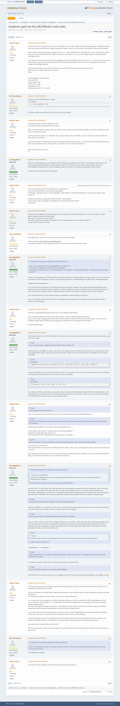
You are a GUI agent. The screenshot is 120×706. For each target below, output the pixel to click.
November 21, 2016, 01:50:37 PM (36, 234)
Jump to (85, 691)
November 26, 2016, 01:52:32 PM (38, 661)
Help (97, 703)
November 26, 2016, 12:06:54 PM (36, 638)
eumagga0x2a (52, 22)
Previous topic (98, 31)
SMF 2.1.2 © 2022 (10, 703)
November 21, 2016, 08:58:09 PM (38, 309)
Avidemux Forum (16, 7)
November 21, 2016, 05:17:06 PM (36, 257)
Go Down (11, 37)
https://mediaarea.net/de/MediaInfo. (50, 241)
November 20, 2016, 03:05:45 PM (36, 159)
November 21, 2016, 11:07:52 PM (36, 332)
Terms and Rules (104, 703)
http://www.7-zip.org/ (37, 652)
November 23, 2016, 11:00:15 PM (36, 465)
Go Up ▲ (111, 703)
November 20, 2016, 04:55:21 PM (36, 185)
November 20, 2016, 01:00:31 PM (36, 96)
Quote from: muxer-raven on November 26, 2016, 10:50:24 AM (49, 642)
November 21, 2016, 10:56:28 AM (36, 210)
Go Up (10, 683)
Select (34, 101)
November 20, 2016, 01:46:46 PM (36, 120)
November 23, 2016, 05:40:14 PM (36, 404)
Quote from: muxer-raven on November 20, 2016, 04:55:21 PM (49, 261)
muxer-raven (14, 43)
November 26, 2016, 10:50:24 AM (36, 583)
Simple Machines (20, 703)
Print (110, 37)
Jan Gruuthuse (15, 96)
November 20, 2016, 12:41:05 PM (36, 43)
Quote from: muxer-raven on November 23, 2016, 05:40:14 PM (49, 470)
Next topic (107, 31)
